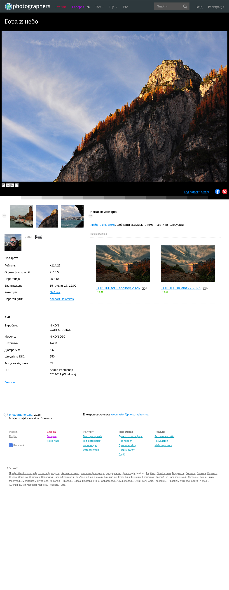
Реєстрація (216, 7)
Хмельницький (17, 484)
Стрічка (61, 7)
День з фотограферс (131, 436)
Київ (127, 477)
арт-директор (113, 473)
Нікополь (67, 481)
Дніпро (13, 477)
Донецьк (23, 477)
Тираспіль (173, 481)
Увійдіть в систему (102, 224)
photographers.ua (20, 414)
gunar (28, 236)
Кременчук (148, 477)
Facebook (16, 445)
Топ (99, 7)
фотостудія (129, 473)
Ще (113, 7)
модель (55, 473)
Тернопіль (160, 481)
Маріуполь (15, 481)
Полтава (87, 481)
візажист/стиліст (70, 473)
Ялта (62, 484)
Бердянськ (178, 473)
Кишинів (136, 477)
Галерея (81, 7)
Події (122, 454)
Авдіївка (150, 473)
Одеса (77, 481)
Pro (125, 7)
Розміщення (161, 440)
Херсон (204, 481)
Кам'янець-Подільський (89, 477)
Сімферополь (125, 481)
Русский (13, 431)
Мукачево (42, 481)
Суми (137, 481)
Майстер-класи (163, 445)
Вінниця (201, 473)
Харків (195, 481)
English (13, 436)
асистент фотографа (93, 473)
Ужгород (185, 481)
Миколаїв (55, 481)
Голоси (10, 382)
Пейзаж (55, 292)
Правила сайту (127, 445)
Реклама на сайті (164, 436)
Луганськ (193, 477)
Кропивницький (178, 477)
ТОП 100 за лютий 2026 (181, 288)
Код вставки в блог (196, 192)
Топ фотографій (92, 440)
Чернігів (42, 484)
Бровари (191, 473)
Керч (121, 477)
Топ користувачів (92, 436)
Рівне (96, 481)
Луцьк (202, 477)
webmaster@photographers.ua (129, 414)
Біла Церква (164, 473)
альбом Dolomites (62, 299)
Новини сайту (127, 449)
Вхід (199, 7)
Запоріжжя (47, 477)
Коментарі (53, 440)
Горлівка (212, 473)
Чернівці (53, 484)
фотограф (43, 473)
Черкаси (32, 484)
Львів (211, 477)
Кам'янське (110, 477)
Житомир (34, 477)
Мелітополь (29, 481)
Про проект (125, 440)
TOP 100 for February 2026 (118, 288)
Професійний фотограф (23, 473)
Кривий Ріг (162, 477)
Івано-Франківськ (64, 477)
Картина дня (90, 445)
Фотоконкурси (91, 449)
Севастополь (108, 481)
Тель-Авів (147, 481)
